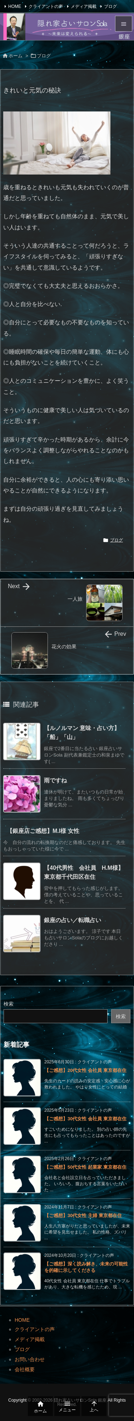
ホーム (16, 55)
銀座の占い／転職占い (72, 920)
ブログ (110, 6)
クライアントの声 (46, 6)
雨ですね (55, 780)
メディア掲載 (83, 6)
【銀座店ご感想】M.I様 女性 (43, 831)
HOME (14, 6)
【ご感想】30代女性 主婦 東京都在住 (83, 1215)
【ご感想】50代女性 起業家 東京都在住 (85, 1167)
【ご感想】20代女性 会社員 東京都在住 (85, 1070)
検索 (9, 1004)
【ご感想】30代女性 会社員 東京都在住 (85, 1118)
